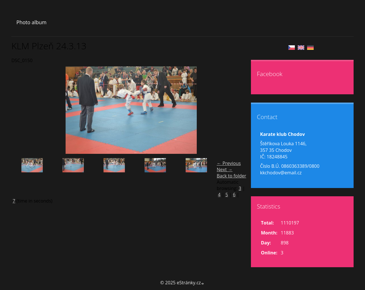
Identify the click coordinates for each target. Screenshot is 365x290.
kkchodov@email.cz (281, 172)
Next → (224, 169)
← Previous (229, 163)
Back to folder (231, 176)
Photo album (31, 22)
